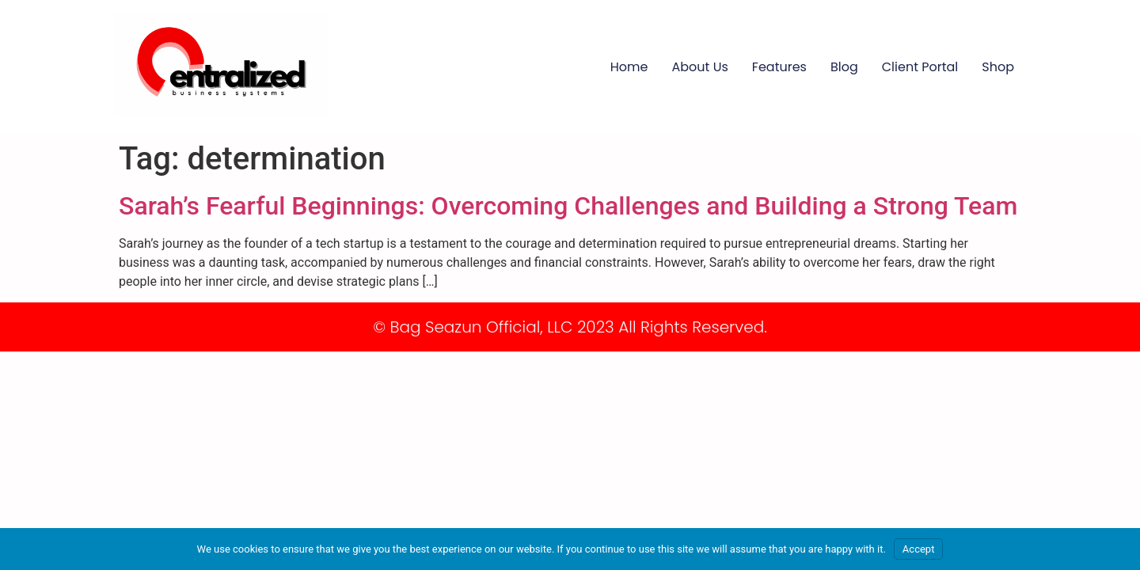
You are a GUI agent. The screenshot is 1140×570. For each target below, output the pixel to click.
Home (629, 67)
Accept (918, 549)
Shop (998, 67)
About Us (700, 67)
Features (779, 67)
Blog (844, 67)
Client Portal (920, 67)
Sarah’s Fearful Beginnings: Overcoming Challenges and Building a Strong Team (568, 206)
